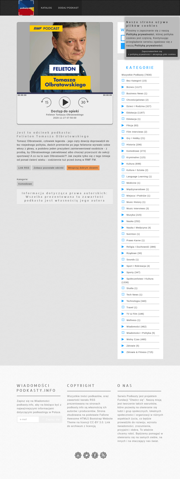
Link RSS (23, 167)
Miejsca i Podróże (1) (138, 195)
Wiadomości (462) (136, 326)
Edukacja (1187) (135, 112)
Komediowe (25, 183)
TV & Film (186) (135, 314)
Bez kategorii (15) (136, 80)
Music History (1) (135, 202)
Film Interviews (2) (136, 132)
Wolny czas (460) (136, 339)
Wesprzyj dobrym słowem (83, 167)
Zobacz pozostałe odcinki (49, 167)
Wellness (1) (133, 320)
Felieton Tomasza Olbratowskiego (53, 136)
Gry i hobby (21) (135, 138)
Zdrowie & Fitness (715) (139, 352)
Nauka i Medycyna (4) (138, 227)
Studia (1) (131, 288)
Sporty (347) (133, 272)
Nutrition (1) (133, 234)
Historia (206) (134, 144)
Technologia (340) (136, 301)
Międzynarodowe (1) (137, 189)
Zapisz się (50, 419)
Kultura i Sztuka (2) (137, 170)
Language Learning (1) (139, 176)
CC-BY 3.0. (97, 422)
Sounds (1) (132, 259)
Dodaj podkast (68, 8)
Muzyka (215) (134, 215)
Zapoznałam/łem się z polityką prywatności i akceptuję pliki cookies (152, 52)
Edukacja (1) (133, 119)
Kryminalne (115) (136, 157)
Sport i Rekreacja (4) (138, 266)
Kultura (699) (133, 164)
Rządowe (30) (134, 253)
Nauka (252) (133, 221)
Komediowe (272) (136, 151)
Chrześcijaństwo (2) (137, 100)
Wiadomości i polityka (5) (140, 333)
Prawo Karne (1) (135, 240)
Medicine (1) (133, 183)
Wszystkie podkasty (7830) (137, 75)
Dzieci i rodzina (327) (138, 106)
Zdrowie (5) (132, 346)
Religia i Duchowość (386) (141, 247)
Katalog (46, 8)
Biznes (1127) (134, 87)
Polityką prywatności (140, 34)
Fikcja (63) (132, 125)
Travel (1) (131, 307)
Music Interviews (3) (137, 208)
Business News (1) (136, 93)
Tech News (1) (134, 294)
